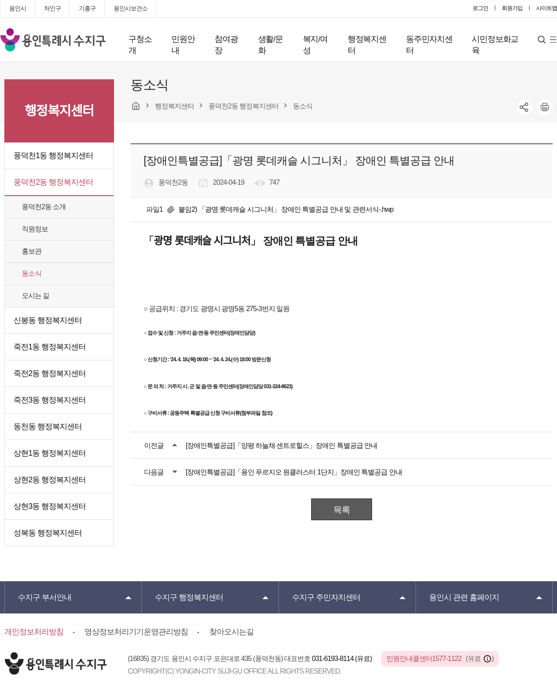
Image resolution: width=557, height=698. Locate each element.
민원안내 (183, 44)
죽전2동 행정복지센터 (49, 373)
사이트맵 (546, 8)
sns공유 (525, 107)
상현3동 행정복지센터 (49, 506)
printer (545, 107)
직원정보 (35, 229)
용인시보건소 (131, 8)
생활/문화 (270, 44)
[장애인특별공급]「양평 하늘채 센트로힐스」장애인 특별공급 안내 (282, 445)
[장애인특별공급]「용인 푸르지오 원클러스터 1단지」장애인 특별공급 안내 (294, 472)
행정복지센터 (367, 44)
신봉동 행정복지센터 (47, 320)
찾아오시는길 (231, 631)
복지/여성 (315, 44)
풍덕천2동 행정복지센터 (53, 182)
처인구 (52, 8)
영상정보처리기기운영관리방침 (136, 631)
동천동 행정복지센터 (47, 426)
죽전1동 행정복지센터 (49, 346)
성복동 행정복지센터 (47, 533)
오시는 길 (35, 295)
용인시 (17, 8)
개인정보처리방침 (34, 631)
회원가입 (512, 8)
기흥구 (87, 8)
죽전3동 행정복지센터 (49, 400)
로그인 (480, 8)
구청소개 (139, 44)
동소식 (31, 273)
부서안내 (44, 597)
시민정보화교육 (495, 44)
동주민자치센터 (429, 44)
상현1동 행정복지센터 (49, 453)
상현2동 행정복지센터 (49, 479)
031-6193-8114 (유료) (342, 658)
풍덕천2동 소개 (44, 206)
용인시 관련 (464, 597)
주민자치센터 (326, 597)
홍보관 (31, 251)
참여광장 (226, 44)
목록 (341, 510)
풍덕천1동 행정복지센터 (53, 155)
